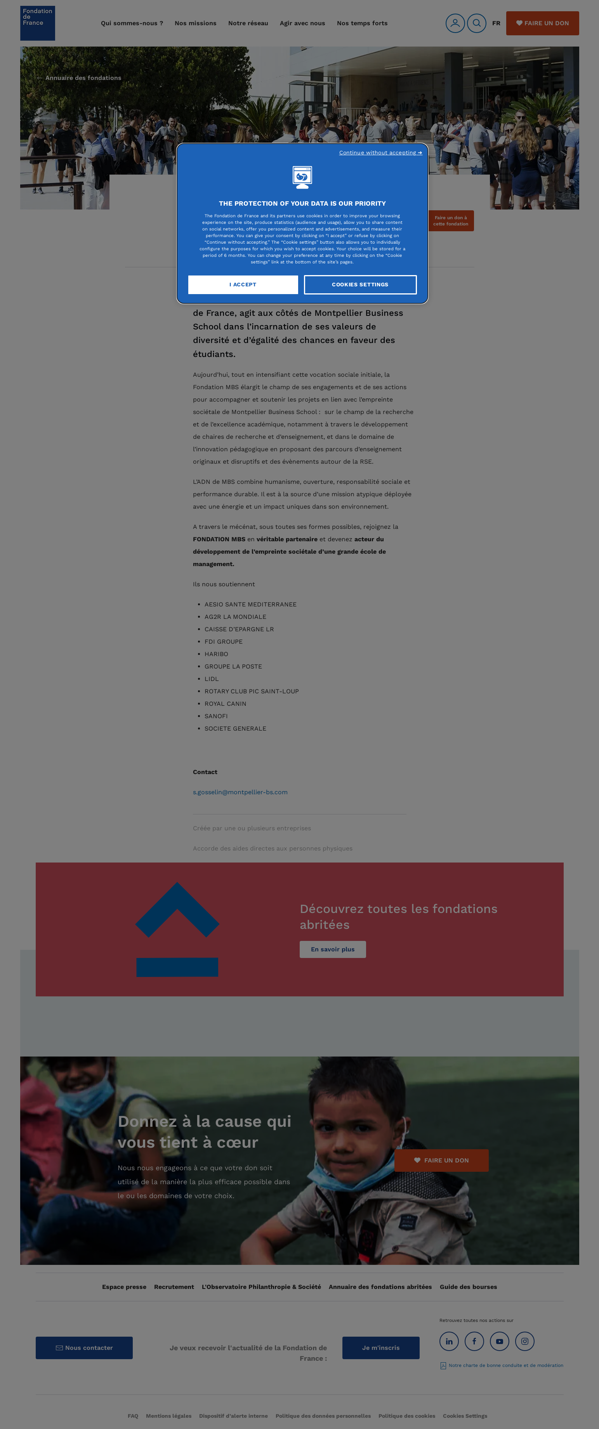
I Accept (243, 284)
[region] (302, 223)
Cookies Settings (360, 284)
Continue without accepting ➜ (381, 152)
